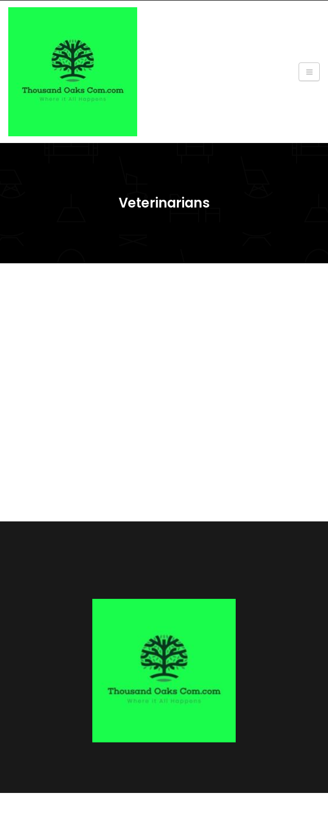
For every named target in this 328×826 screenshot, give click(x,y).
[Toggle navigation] (309, 71)
